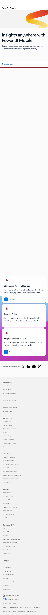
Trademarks (37, 607)
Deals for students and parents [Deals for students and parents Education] (11, 479)
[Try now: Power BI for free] (9, 299)
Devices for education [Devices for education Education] (9, 461)
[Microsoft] (23, 1)
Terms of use (28, 607)
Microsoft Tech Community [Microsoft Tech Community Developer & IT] (10, 543)
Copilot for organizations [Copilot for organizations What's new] (9, 397)
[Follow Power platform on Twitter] (23, 366)
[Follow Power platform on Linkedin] (28, 366)
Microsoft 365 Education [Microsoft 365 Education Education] (9, 468)
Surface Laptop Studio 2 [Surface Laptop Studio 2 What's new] (9, 393)
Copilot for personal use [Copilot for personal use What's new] (9, 400)
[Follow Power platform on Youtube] (34, 366)
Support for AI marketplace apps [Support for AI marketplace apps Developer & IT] (11, 539)
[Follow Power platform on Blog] (39, 366)
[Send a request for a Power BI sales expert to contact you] (11, 352)
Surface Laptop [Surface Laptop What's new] (7, 389)
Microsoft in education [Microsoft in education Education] (9, 457)
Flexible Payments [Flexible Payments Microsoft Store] (7, 447)
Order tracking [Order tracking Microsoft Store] (7, 436)
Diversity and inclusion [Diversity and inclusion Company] (9, 582)
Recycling (13, 611)
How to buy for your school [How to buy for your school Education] (10, 471)
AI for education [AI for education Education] (7, 482)
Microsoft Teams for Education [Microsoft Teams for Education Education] (11, 464)
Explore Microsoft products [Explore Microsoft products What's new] (10, 407)
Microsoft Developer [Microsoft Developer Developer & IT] (8, 532)
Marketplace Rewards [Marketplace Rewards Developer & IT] (9, 550)
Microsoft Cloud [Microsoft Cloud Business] (7, 493)
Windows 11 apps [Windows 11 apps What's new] (7, 411)
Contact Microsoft (13, 607)
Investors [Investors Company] (5, 578)
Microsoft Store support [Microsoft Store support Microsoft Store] (9, 429)
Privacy (22, 607)
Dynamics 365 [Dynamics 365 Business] (6, 500)
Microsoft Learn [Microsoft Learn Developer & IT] (7, 535)
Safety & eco (6, 611)
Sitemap (5, 607)
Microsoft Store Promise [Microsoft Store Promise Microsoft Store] (9, 443)
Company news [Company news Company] (7, 571)
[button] (24, 64)
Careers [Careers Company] (5, 564)
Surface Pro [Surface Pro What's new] (6, 386)
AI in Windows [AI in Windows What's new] (6, 404)
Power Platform (8, 8)
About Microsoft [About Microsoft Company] (7, 567)
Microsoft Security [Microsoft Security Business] (8, 496)
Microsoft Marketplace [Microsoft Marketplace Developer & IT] (9, 546)
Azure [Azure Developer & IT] (4, 528)
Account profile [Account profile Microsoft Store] (7, 421)
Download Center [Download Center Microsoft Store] (7, 425)
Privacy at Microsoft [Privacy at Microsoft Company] (8, 574)
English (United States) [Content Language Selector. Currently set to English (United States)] (12, 595)
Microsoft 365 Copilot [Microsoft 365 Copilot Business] (9, 514)
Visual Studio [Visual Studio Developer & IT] (6, 553)
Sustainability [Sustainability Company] (6, 589)
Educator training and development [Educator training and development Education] (12, 475)
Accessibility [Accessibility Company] (6, 585)
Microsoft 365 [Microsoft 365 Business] (6, 503)
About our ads (21, 611)
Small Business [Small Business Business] (7, 518)
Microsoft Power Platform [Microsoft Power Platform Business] (10, 507)
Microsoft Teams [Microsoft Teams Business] (7, 511)
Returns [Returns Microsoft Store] (5, 432)
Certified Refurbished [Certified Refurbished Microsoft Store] (8, 439)
